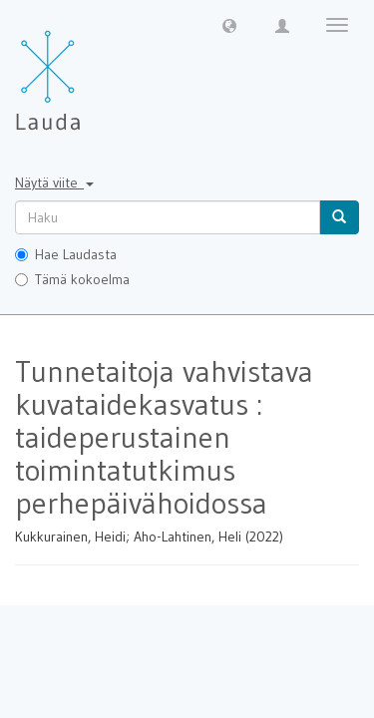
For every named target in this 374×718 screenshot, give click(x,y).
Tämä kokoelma (72, 279)
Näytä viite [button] (54, 182)
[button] (229, 25)
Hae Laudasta (66, 254)
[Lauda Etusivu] (90, 70)
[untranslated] (167, 217)
